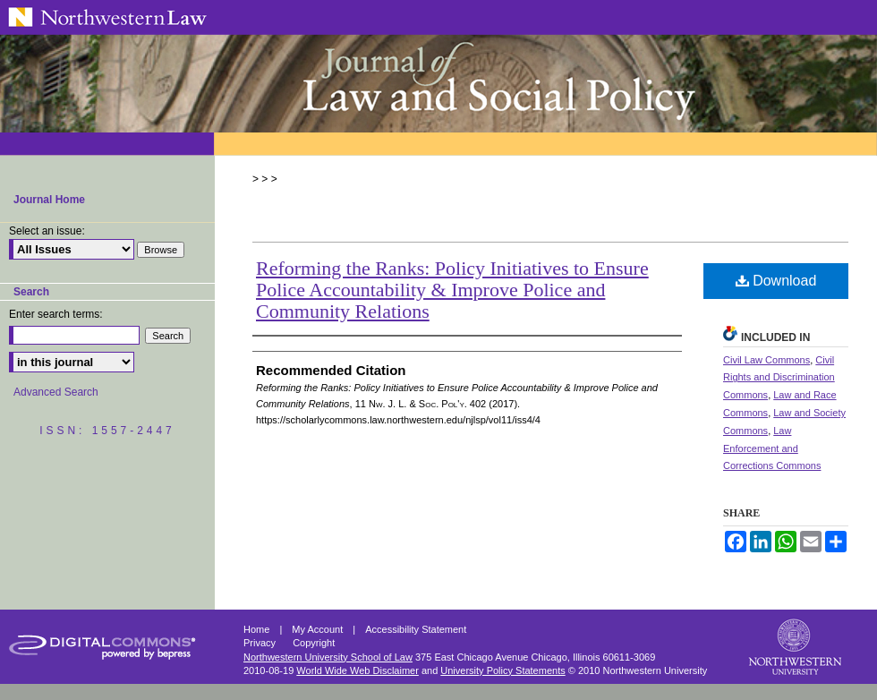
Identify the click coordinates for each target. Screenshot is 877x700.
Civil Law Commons (766, 359)
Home (257, 629)
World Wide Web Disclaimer (357, 670)
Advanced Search (55, 392)
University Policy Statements (502, 670)
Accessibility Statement (415, 629)
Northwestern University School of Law (328, 657)
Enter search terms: (56, 314)
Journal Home (49, 199)
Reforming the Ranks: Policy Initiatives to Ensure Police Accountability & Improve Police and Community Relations (452, 289)
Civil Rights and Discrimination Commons (779, 377)
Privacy (260, 642)
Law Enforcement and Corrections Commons (772, 448)
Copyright (314, 642)
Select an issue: (47, 231)
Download (776, 280)
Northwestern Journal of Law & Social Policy (438, 83)
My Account (318, 629)
